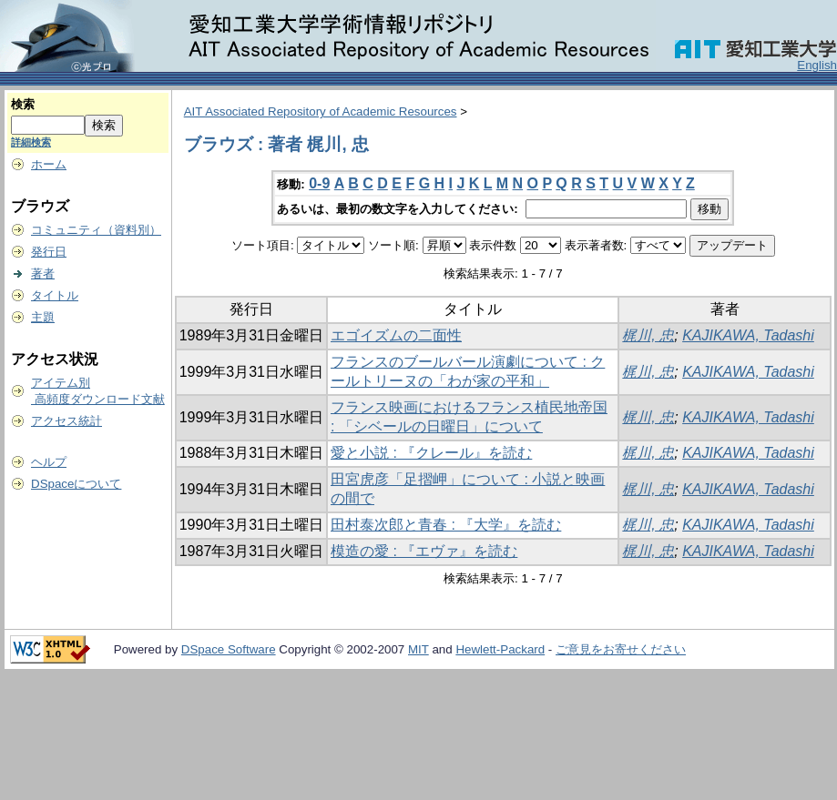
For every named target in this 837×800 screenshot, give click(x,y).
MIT (418, 649)
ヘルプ (48, 462)
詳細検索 (31, 142)
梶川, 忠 (648, 335)
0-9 (319, 183)
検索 (23, 104)
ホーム (48, 164)
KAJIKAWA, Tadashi (748, 335)
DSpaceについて (76, 484)
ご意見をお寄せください (621, 649)
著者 (43, 273)
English (817, 65)
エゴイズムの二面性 (396, 335)
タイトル (54, 295)
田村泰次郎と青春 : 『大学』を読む (446, 524)
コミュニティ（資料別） (96, 230)
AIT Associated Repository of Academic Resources (320, 111)
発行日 (48, 251)
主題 (43, 317)
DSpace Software (228, 649)
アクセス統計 (66, 421)
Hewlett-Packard (500, 649)
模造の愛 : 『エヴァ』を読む (424, 551)
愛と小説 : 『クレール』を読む (431, 453)
